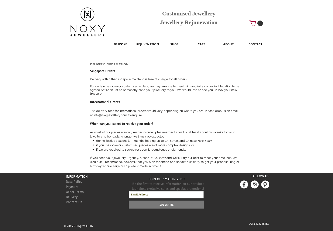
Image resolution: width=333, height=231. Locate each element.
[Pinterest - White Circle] (265, 184)
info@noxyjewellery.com (110, 115)
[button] (256, 23)
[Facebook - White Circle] (244, 184)
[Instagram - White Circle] (255, 184)
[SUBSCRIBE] (166, 205)
